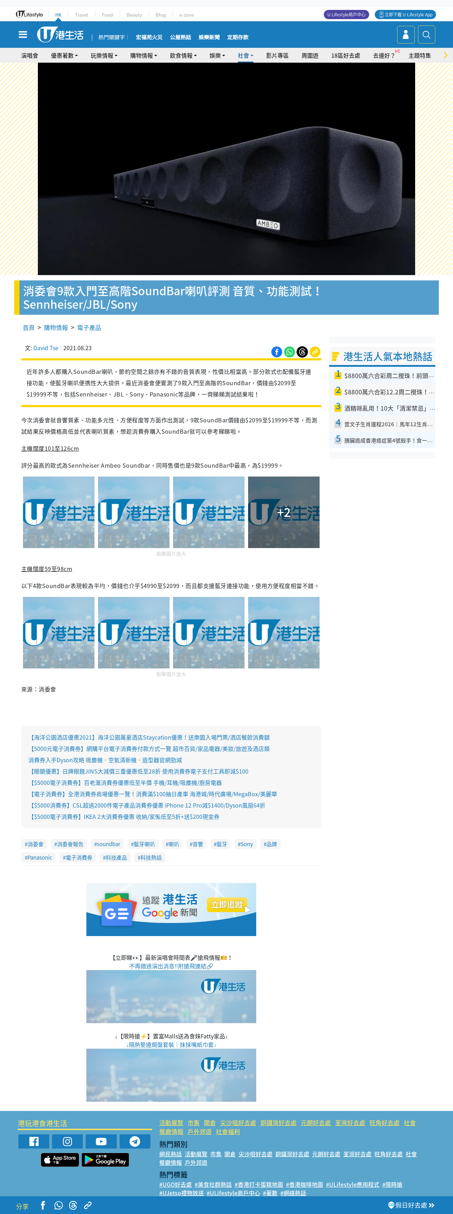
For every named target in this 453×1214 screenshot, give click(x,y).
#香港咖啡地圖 (304, 1184)
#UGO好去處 (175, 1184)
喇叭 (173, 844)
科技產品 (116, 857)
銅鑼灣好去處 (278, 1122)
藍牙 (222, 844)
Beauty (134, 14)
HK (58, 14)
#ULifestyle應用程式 (352, 1184)
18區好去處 (345, 55)
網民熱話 (170, 1154)
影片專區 (277, 55)
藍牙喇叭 (144, 844)
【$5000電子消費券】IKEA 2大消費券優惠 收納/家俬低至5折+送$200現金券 (123, 816)
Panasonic (40, 857)
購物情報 (141, 55)
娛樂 (215, 55)
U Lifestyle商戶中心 (346, 14)
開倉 (210, 1122)
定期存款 (237, 37)
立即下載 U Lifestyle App (408, 14)
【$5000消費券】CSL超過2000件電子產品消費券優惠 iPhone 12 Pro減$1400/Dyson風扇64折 (146, 805)
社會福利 (228, 1131)
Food (107, 14)
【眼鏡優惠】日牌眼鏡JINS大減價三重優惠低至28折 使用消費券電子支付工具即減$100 (138, 771)
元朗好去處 (316, 1122)
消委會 (36, 844)
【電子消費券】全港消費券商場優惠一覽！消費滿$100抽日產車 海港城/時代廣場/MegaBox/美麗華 (152, 794)
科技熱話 (151, 857)
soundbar (108, 844)
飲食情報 (181, 55)
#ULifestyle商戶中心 (233, 1193)
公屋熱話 (180, 37)
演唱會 (29, 55)
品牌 (271, 844)
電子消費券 (79, 857)
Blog (161, 14)
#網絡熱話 (293, 1193)
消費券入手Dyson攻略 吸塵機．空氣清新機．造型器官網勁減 (105, 760)
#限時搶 (392, 1184)
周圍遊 (310, 55)
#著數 (270, 1193)
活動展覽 (171, 1122)
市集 (194, 1122)
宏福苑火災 (149, 37)
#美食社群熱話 (213, 1184)
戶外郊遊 (200, 1131)
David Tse (45, 347)
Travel (81, 14)
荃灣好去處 (350, 1122)
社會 (243, 55)
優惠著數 (62, 55)
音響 (198, 844)
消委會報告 (70, 844)
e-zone (186, 14)
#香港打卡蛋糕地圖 (259, 1184)
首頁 (29, 327)
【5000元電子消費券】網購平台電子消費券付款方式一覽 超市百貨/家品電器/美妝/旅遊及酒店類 (149, 748)
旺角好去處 (384, 1122)
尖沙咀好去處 (238, 1122)
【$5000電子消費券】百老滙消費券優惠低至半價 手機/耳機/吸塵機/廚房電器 (125, 782)
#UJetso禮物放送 (181, 1193)
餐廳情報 (171, 1131)
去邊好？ (384, 55)
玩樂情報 (102, 55)
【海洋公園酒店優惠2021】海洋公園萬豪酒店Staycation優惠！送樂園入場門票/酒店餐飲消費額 (149, 737)
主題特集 (419, 55)
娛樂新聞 (209, 37)
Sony (247, 844)
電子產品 (89, 327)
